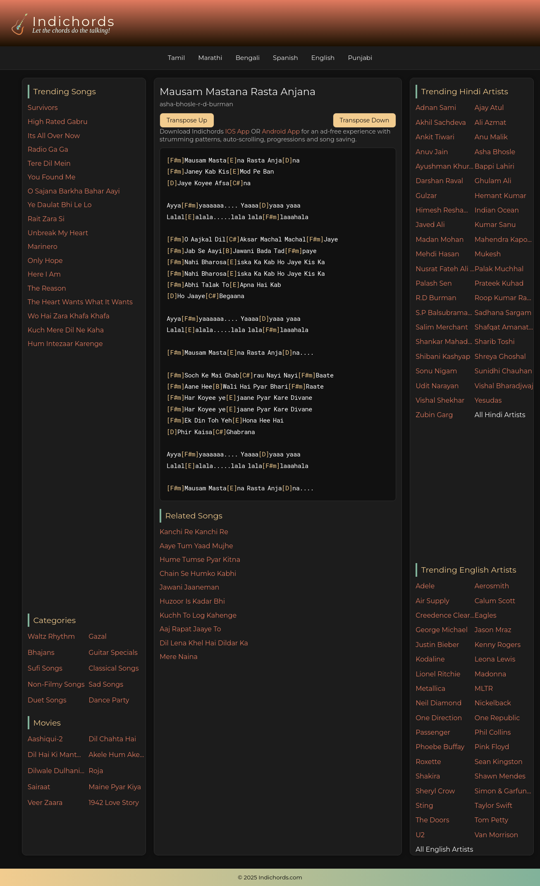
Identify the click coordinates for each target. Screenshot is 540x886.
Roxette (428, 762)
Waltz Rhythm (51, 636)
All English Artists (444, 849)
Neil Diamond (438, 703)
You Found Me (52, 177)
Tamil (176, 58)
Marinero (42, 247)
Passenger (433, 732)
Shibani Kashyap (443, 357)
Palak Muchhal (499, 269)
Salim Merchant (442, 327)
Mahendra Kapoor (504, 240)
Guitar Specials (113, 653)
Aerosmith (492, 586)
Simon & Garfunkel (504, 791)
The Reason (47, 288)
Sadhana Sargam (503, 313)
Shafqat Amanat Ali (504, 327)
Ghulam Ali (493, 181)
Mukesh (488, 254)
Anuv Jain (432, 152)
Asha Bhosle (495, 152)
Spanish (285, 58)
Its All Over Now (54, 136)
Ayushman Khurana (445, 166)
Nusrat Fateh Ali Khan (445, 269)
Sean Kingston (499, 762)
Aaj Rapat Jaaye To (190, 629)
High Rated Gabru (58, 122)
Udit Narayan (437, 386)
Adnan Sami (436, 108)
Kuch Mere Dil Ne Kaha (66, 330)
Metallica (430, 689)
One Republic (497, 718)
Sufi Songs (45, 668)
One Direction (439, 718)
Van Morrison (496, 835)
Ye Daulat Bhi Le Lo (60, 205)
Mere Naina (179, 657)
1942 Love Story (113, 803)
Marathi (210, 58)
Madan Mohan (440, 240)
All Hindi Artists (500, 415)
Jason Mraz (493, 630)
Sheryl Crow (435, 791)
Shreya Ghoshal (500, 357)
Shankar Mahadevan (445, 342)
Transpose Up (187, 120)
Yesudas (488, 400)
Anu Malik (491, 137)
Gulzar (426, 196)
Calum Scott (495, 601)
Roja (95, 771)
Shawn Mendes (500, 776)
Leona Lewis (495, 659)
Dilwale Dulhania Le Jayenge (56, 771)
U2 (420, 835)
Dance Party (108, 700)
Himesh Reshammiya (445, 210)
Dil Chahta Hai (112, 739)
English (323, 58)
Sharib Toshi (495, 342)
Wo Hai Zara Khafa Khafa (69, 316)
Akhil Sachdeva (441, 123)
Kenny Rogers (498, 645)
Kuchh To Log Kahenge (198, 615)
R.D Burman (436, 298)
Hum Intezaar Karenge (65, 344)
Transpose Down (364, 120)
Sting (424, 806)
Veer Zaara (45, 803)
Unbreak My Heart (58, 233)
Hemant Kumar (500, 196)
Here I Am (44, 274)
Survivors (43, 108)
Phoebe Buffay (440, 747)
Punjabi (360, 58)
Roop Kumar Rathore (504, 298)
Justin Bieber (437, 645)
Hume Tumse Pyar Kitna (200, 560)
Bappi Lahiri (494, 166)
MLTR (484, 689)
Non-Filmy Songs (56, 684)
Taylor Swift (493, 806)
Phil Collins (493, 732)
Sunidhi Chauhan (503, 371)
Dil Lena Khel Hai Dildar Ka (204, 643)
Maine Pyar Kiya (114, 787)
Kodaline (430, 659)
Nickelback (493, 703)
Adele (425, 586)
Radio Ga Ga (48, 149)
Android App (281, 131)
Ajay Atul (489, 108)
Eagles (486, 615)
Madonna (491, 674)
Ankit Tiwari (435, 137)
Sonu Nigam (436, 371)
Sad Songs (105, 684)
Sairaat (39, 787)
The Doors (432, 820)
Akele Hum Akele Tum (117, 755)
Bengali (248, 58)
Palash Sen (434, 283)
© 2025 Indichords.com (270, 877)
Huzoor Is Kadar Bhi (192, 601)
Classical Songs (113, 668)
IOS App (237, 131)
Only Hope (45, 261)
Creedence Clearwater (445, 615)
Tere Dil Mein (49, 163)
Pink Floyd (492, 747)
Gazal (97, 636)
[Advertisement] (87, 482)
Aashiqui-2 (45, 739)
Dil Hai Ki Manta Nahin (56, 755)
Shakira (428, 776)
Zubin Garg (434, 415)
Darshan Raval (439, 181)
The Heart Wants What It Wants (80, 302)
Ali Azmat (491, 123)
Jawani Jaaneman (189, 587)
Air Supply (432, 601)
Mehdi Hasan (437, 254)
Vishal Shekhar (440, 400)
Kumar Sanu (495, 225)
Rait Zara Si (46, 219)
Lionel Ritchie (438, 674)
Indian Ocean (497, 210)
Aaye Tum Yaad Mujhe (196, 546)
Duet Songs (47, 700)
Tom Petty (491, 820)
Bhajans (41, 653)
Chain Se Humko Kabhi (198, 574)
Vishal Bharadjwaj (504, 386)
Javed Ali (430, 225)
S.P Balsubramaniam (445, 313)
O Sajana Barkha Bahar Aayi (74, 191)
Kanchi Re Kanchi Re (194, 532)
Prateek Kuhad (499, 283)
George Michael (442, 630)
